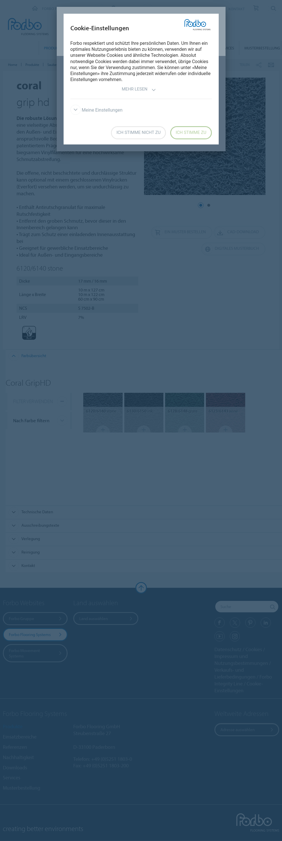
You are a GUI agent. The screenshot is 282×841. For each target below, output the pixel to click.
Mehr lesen (139, 89)
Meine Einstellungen (96, 110)
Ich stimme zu (191, 132)
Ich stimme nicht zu (138, 132)
